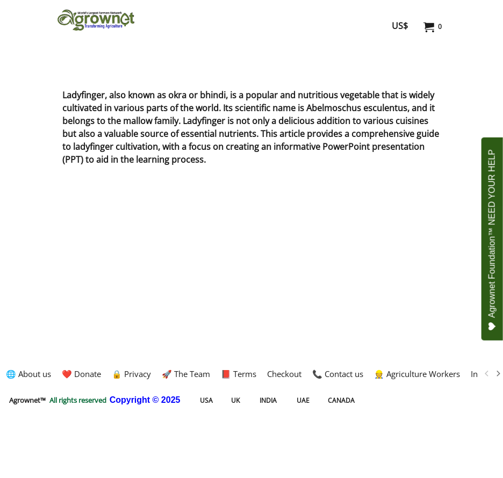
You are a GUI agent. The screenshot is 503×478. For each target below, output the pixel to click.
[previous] (487, 374)
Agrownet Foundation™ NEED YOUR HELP (492, 240)
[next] (497, 374)
